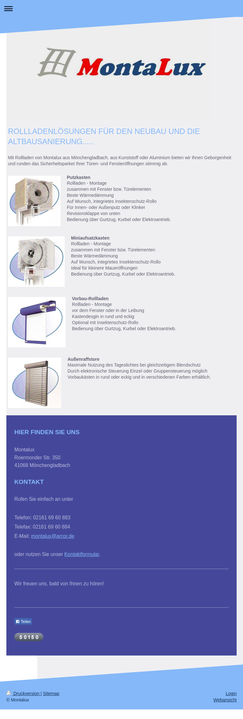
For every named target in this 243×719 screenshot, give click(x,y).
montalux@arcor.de (52, 536)
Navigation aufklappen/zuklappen (121, 8)
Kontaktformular (81, 554)
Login (231, 693)
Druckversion (23, 693)
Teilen (23, 621)
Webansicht (225, 699)
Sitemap (51, 693)
